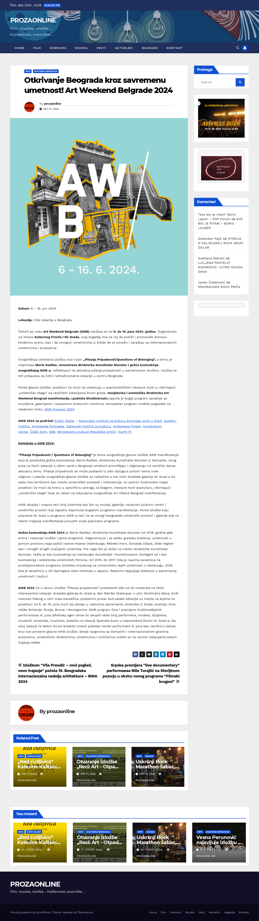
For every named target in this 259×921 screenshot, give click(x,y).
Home (19, 48)
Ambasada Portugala (48, 426)
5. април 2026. (211, 849)
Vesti (101, 48)
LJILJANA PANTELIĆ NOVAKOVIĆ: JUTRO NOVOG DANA (220, 267)
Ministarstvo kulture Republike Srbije (86, 432)
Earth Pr (125, 432)
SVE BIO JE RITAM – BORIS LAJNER (220, 223)
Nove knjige (34, 756)
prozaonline (52, 103)
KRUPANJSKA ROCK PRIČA (219, 287)
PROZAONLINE (33, 20)
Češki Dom (38, 432)
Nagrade (150, 48)
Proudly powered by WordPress (30, 912)
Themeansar (85, 912)
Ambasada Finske (127, 426)
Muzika (81, 48)
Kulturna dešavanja (45, 71)
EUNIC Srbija (64, 421)
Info (27, 71)
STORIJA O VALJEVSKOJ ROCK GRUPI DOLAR (220, 243)
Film (37, 48)
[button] (237, 48)
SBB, (52, 432)
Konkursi (58, 48)
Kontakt (175, 48)
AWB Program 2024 (59, 409)
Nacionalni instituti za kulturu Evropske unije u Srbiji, (121, 421)
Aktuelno (124, 48)
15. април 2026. (152, 849)
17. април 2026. (33, 849)
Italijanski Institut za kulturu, (89, 426)
